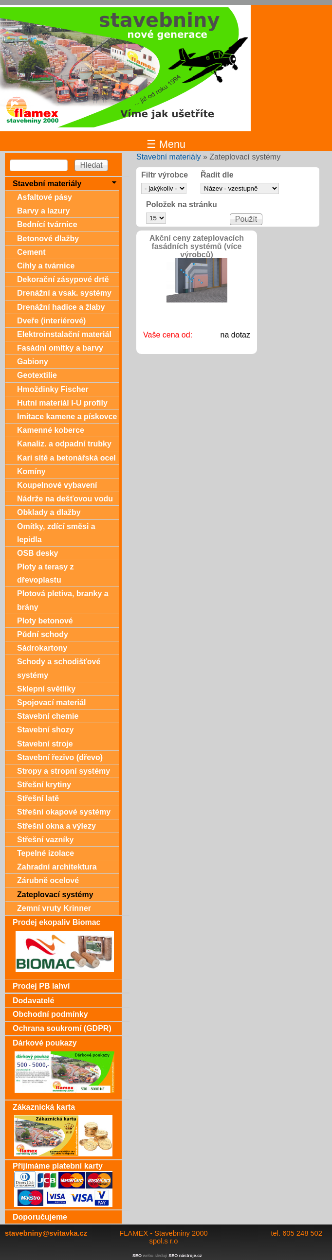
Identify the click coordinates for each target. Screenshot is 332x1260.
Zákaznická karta (44, 1107)
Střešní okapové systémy (64, 812)
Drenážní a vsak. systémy (64, 293)
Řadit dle (217, 175)
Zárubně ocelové (48, 880)
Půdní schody (42, 634)
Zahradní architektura (57, 867)
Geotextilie (37, 375)
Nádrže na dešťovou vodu (65, 499)
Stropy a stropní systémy (63, 771)
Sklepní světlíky (46, 689)
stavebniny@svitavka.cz (46, 1233)
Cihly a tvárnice (45, 266)
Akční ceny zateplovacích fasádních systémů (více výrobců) (196, 246)
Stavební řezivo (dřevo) (60, 757)
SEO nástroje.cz (185, 1255)
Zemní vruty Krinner (54, 908)
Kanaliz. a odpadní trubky (64, 444)
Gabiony (32, 361)
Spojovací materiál (51, 702)
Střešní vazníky (45, 839)
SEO (137, 1255)
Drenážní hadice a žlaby (61, 307)
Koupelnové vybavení (57, 485)
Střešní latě (38, 798)
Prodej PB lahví (41, 986)
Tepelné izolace (45, 853)
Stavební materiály (168, 157)
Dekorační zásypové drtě (63, 279)
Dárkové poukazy (45, 1043)
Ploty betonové (45, 621)
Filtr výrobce (164, 175)
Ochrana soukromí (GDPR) (62, 1028)
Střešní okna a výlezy (56, 826)
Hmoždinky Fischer (53, 389)
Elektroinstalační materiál (64, 334)
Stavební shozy (45, 730)
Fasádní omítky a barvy (60, 348)
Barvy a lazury (43, 211)
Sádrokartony (42, 648)
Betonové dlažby (48, 238)
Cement (31, 252)
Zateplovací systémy (55, 894)
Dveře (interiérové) (51, 321)
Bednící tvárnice (47, 224)
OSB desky (37, 553)
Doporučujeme (40, 1217)
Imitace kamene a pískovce (67, 416)
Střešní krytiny (44, 785)
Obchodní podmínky (50, 1014)
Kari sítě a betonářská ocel (66, 458)
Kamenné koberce (50, 430)
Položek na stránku (181, 205)
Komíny (31, 471)
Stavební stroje (45, 744)
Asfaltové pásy (44, 197)
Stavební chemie (47, 716)
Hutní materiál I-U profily (62, 403)
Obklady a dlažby (49, 512)
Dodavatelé (33, 1000)
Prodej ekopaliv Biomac (57, 922)
